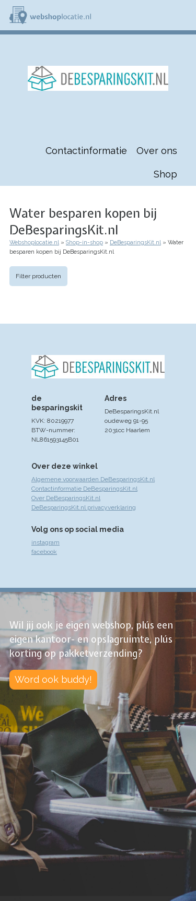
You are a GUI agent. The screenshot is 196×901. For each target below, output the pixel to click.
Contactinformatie (86, 150)
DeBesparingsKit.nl (135, 242)
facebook (44, 551)
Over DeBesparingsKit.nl (65, 498)
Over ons (156, 150)
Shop (165, 174)
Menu (183, 15)
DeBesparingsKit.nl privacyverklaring (83, 507)
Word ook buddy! (53, 679)
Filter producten (38, 276)
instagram (45, 542)
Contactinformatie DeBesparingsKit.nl (84, 488)
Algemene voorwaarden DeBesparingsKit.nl (93, 479)
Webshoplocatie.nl (34, 242)
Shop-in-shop (84, 242)
